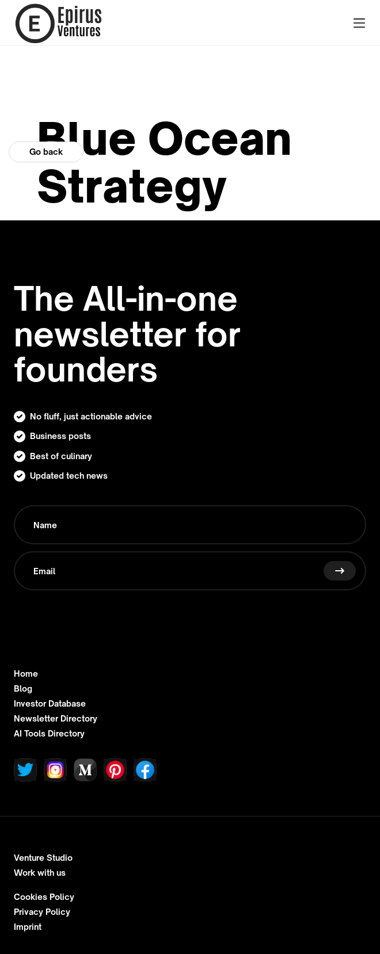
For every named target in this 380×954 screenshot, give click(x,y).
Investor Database (50, 704)
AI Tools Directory (49, 734)
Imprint (27, 927)
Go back (46, 152)
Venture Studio (43, 858)
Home (26, 674)
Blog (23, 689)
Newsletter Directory (55, 719)
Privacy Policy (42, 912)
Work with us (40, 873)
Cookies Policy (44, 897)
